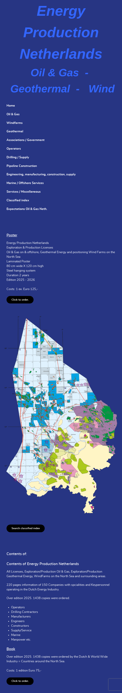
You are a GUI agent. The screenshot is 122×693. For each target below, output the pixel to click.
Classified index (18, 200)
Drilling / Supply (18, 157)
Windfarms (15, 122)
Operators (14, 148)
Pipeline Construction (22, 165)
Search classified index (26, 528)
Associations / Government (26, 140)
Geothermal (15, 131)
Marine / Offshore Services (25, 183)
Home (11, 105)
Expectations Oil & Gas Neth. (27, 209)
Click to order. (20, 299)
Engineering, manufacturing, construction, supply (41, 174)
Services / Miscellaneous (24, 191)
